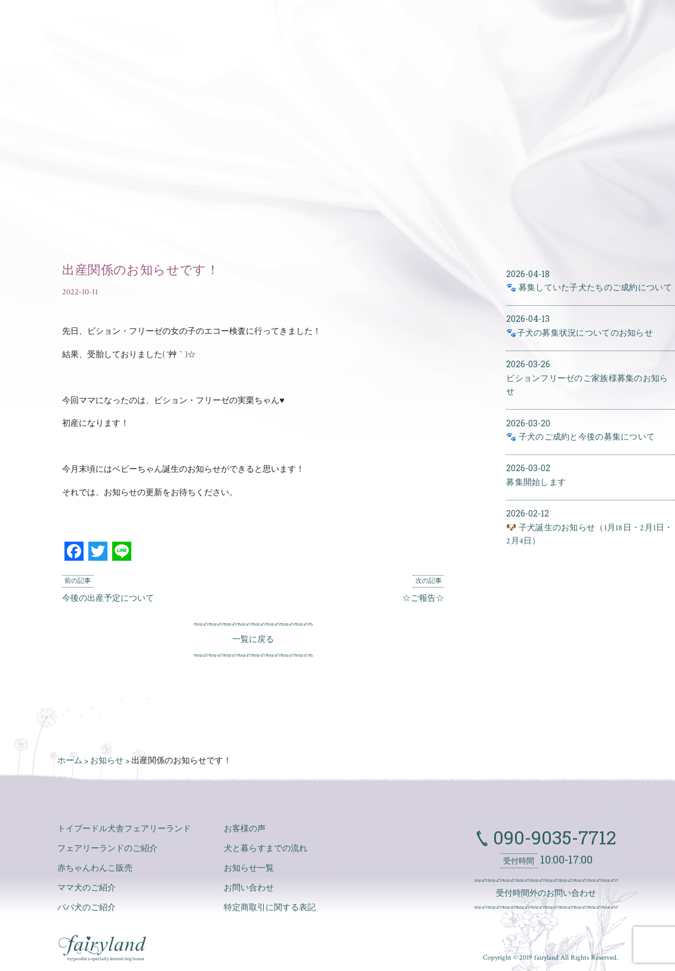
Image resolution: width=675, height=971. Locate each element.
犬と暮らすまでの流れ (265, 848)
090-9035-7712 (552, 837)
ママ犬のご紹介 (86, 888)
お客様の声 (245, 828)
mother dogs (352, 24)
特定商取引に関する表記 (270, 907)
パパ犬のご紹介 (86, 907)
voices (483, 24)
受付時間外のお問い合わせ (546, 893)
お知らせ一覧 (249, 868)
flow (525, 24)
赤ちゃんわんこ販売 (94, 868)
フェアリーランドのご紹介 (107, 848)
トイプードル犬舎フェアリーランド (124, 828)
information (581, 24)
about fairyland (217, 24)
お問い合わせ (249, 888)
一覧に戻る (253, 639)
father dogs (425, 24)
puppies (288, 24)
